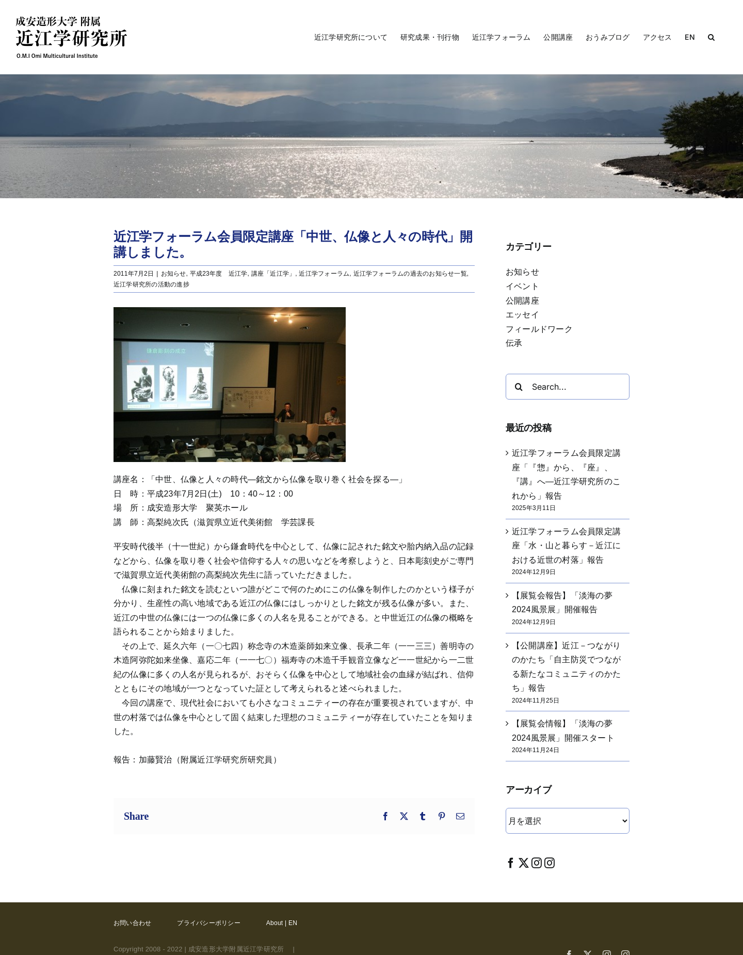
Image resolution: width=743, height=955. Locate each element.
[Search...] (567, 387)
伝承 (514, 343)
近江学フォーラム (324, 273)
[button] (711, 37)
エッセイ (522, 314)
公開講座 (522, 300)
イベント (522, 286)
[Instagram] (536, 862)
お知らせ (173, 273)
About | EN (281, 923)
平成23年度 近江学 (219, 273)
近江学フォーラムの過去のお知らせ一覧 (410, 273)
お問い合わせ (132, 923)
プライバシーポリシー (208, 923)
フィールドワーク (539, 329)
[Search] (518, 387)
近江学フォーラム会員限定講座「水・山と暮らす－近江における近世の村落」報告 (566, 545)
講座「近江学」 (273, 273)
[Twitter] (524, 862)
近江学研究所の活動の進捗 (151, 284)
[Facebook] (511, 862)
